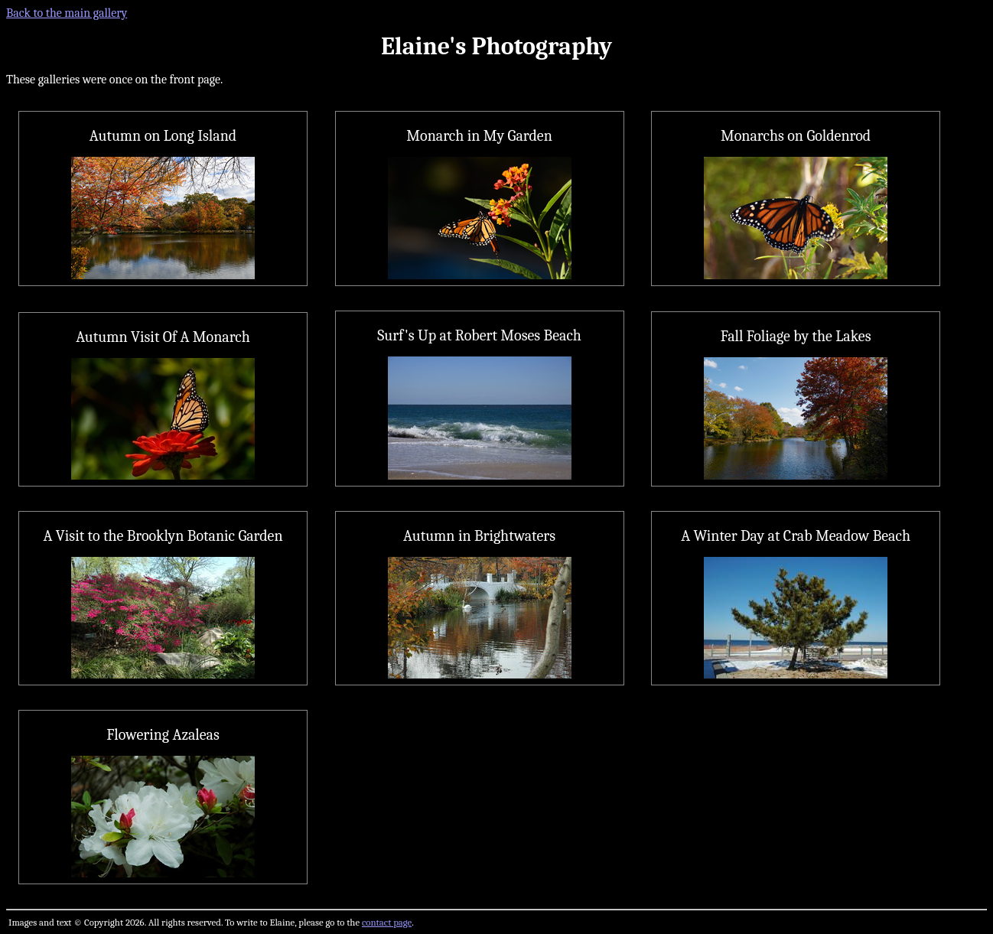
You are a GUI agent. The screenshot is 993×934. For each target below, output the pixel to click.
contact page (387, 922)
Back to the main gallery (66, 13)
